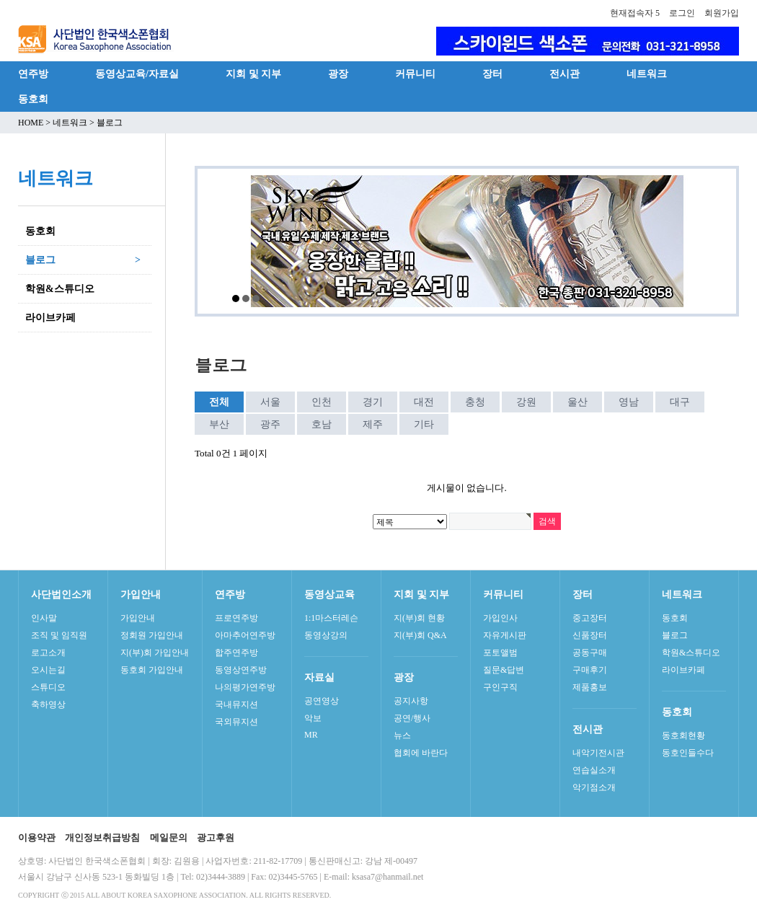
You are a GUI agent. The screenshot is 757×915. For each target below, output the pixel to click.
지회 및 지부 (253, 73)
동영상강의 (325, 635)
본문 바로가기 (0, 0)
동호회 (33, 99)
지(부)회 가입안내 (154, 652)
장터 (492, 73)
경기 (373, 402)
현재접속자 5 (635, 13)
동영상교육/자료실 (137, 73)
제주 (373, 424)
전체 (219, 402)
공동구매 (589, 652)
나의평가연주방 (245, 687)
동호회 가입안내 (151, 670)
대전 (424, 402)
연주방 (33, 73)
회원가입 (721, 13)
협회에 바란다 (421, 753)
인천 (321, 402)
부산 (219, 424)
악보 (313, 718)
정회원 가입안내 (151, 635)
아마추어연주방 (245, 635)
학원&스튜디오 (691, 652)
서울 (270, 402)
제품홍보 (589, 687)
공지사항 (411, 701)
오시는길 (48, 670)
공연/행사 (412, 718)
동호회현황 (683, 735)
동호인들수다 (688, 753)
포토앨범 (500, 652)
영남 (629, 402)
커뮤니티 (415, 73)
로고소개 (48, 652)
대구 (680, 402)
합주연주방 (236, 652)
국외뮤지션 (236, 722)
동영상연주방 (241, 670)
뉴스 (402, 735)
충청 (475, 402)
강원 (526, 402)
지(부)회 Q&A (420, 635)
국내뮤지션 (236, 704)
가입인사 (500, 618)
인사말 (44, 618)
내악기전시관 (598, 753)
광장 (338, 73)
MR (311, 735)
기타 (424, 424)
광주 (270, 424)
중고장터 (589, 618)
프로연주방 (236, 618)
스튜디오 (48, 687)
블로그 (675, 635)
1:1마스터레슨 (331, 618)
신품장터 (589, 635)
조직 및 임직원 (59, 635)
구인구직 (500, 687)
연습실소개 (594, 770)
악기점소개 (594, 787)
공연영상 (321, 701)
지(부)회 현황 (419, 618)
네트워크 (647, 73)
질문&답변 (503, 670)
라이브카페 (683, 670)
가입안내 (137, 618)
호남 (321, 424)
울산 (577, 402)
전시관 (564, 73)
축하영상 (48, 704)
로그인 (682, 13)
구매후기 (589, 670)
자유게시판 (504, 635)
